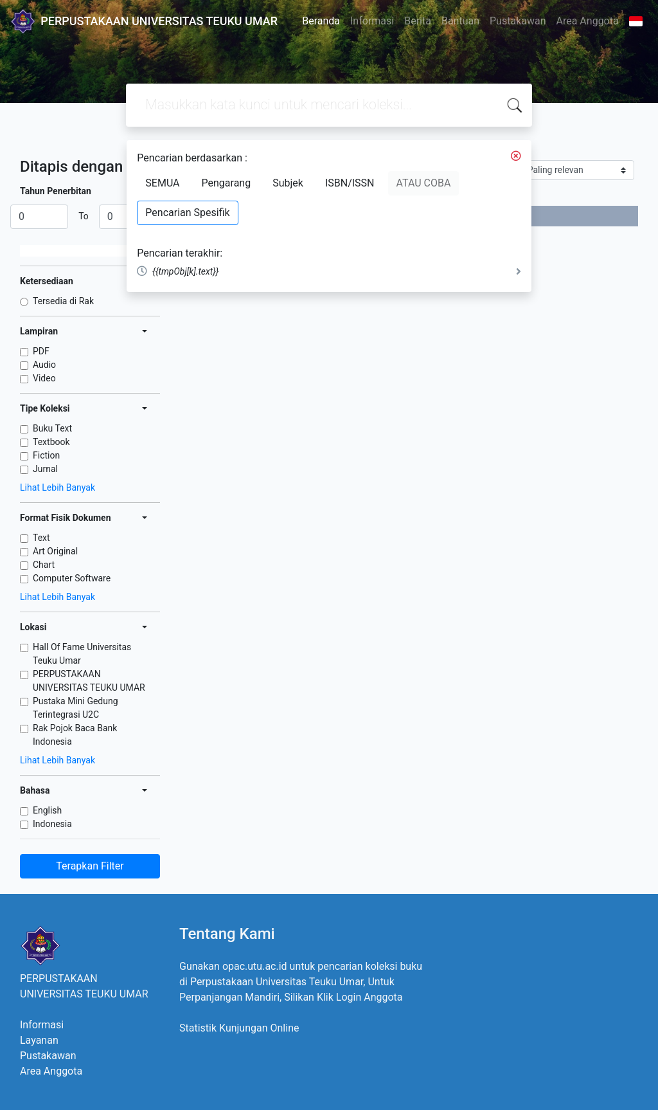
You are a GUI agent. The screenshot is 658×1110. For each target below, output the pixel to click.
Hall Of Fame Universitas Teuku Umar (82, 654)
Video (44, 378)
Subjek (287, 183)
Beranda (321, 21)
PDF (41, 351)
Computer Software (72, 578)
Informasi (372, 21)
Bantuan (460, 21)
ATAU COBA (423, 183)
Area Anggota (587, 21)
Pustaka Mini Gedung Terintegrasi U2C (75, 708)
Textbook (51, 442)
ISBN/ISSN (350, 183)
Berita (417, 21)
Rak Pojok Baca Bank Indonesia (75, 735)
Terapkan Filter (89, 866)
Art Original (55, 551)
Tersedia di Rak (63, 301)
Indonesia (52, 824)
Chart (44, 565)
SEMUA (162, 183)
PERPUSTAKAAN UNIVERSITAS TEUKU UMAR (89, 681)
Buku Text (52, 428)
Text (41, 537)
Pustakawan (518, 21)
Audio (44, 364)
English (47, 810)
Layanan (39, 1040)
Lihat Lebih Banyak (57, 487)
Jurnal (45, 469)
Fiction (46, 455)
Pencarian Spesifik (187, 212)
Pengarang (226, 183)
